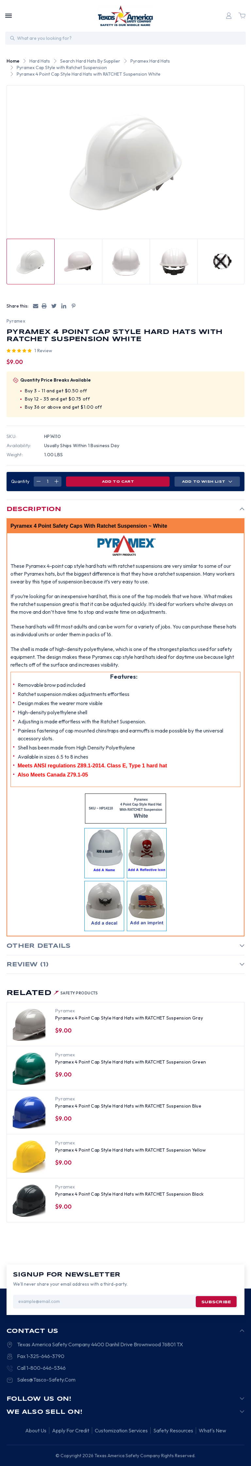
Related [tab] (52, 993)
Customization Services (121, 1430)
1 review (43, 351)
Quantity (20, 481)
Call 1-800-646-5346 (41, 1368)
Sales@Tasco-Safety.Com (46, 1379)
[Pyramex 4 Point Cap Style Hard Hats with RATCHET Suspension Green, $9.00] (29, 1068)
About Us (35, 1430)
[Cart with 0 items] (242, 16)
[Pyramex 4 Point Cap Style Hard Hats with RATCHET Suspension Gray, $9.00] (29, 1024)
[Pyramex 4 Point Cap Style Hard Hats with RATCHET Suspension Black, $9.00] (29, 1200)
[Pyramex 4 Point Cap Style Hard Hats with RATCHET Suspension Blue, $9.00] (29, 1112)
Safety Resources (173, 1430)
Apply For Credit (70, 1430)
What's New (212, 1430)
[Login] (229, 16)
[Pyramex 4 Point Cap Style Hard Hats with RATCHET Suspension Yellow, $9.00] (29, 1156)
